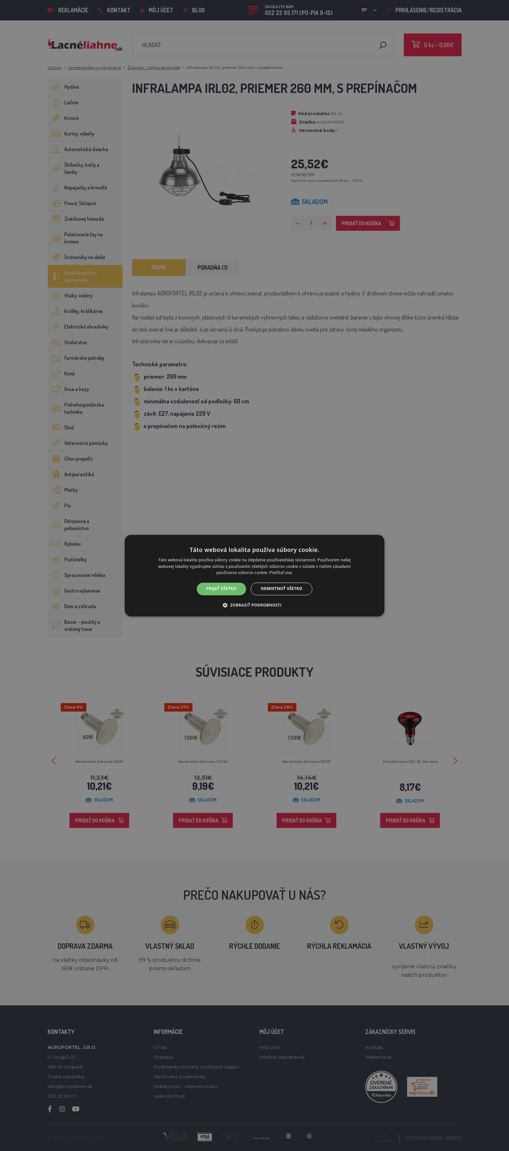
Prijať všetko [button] (221, 589)
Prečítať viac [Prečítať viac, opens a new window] (280, 573)
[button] (255, 605)
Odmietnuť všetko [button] (281, 589)
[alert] (254, 575)
